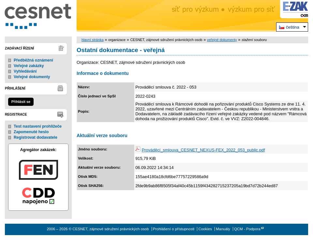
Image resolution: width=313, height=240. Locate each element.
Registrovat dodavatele (35, 137)
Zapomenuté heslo (31, 132)
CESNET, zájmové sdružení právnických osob (38, 16)
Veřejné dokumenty (32, 77)
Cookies (205, 229)
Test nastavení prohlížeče (38, 126)
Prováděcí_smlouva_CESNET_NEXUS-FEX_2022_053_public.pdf (203, 150)
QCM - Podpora (247, 229)
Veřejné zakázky (29, 66)
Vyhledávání (25, 71)
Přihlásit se (20, 102)
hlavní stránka (93, 40)
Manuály (223, 229)
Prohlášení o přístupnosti (173, 229)
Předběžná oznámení (33, 60)
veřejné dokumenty (222, 40)
